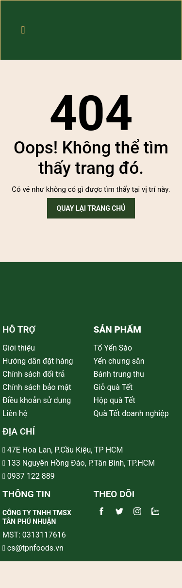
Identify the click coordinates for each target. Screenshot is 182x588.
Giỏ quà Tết (114, 387)
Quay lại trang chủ (91, 208)
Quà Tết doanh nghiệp (132, 413)
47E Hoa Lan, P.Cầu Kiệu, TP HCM (65, 449)
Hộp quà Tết (115, 400)
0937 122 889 (30, 476)
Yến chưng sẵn (120, 361)
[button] (23, 30)
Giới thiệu (18, 348)
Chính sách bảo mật (36, 387)
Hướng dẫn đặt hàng (37, 361)
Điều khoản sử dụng (36, 400)
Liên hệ (14, 413)
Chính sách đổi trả (33, 374)
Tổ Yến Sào (114, 348)
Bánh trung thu (120, 374)
